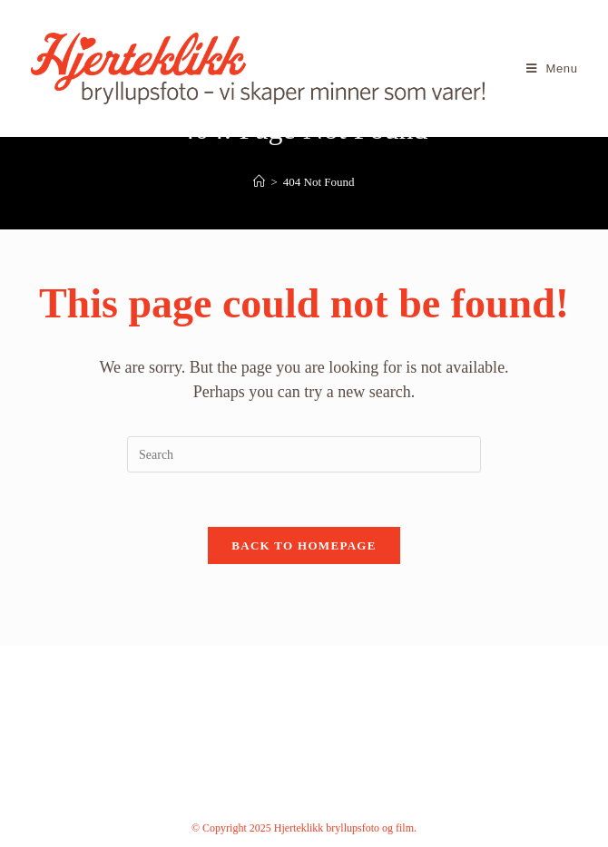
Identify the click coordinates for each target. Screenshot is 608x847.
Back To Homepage (303, 545)
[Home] (259, 182)
